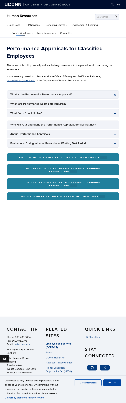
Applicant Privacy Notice (59, 362)
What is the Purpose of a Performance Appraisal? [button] (41, 94)
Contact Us (66, 33)
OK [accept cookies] (112, 382)
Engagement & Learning (84, 25)
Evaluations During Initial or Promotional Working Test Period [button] (48, 143)
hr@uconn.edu (22, 344)
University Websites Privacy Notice (24, 397)
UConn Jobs (13, 25)
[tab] (63, 94)
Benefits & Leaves (55, 25)
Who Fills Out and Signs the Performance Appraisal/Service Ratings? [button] (53, 124)
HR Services (33, 25)
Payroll (49, 352)
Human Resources (22, 16)
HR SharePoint (93, 337)
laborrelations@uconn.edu (21, 80)
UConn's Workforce (20, 33)
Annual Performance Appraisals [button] (30, 134)
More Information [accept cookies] (88, 382)
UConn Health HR (55, 357)
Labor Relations (45, 33)
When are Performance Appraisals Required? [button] (38, 104)
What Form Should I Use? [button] (26, 113)
